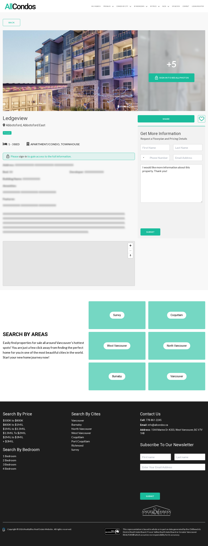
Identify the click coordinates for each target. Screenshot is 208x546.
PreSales (107, 6)
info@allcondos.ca (158, 425)
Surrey (75, 449)
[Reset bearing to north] (130, 255)
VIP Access (176, 6)
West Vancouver (81, 433)
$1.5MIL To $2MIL (14, 433)
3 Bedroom (9, 464)
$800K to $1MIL (13, 424)
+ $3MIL (8, 441)
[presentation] (166, 223)
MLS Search (96, 6)
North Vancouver (81, 428)
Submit (150, 232)
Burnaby (76, 424)
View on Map (125, 106)
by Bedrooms (139, 6)
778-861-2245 (154, 420)
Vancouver (77, 420)
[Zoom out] (130, 250)
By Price (153, 6)
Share (166, 119)
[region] (69, 263)
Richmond (77, 445)
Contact (186, 6)
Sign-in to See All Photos (171, 78)
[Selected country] (143, 157)
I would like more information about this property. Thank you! (171, 183)
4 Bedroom (9, 468)
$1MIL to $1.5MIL (14, 428)
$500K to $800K (13, 420)
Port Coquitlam (80, 441)
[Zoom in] (130, 245)
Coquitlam (77, 437)
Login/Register (198, 6)
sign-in (23, 156)
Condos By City (122, 6)
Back (11, 22)
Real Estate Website (43, 529)
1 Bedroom (9, 456)
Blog (164, 6)
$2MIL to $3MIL (13, 437)
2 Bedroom (9, 460)
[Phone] (155, 157)
